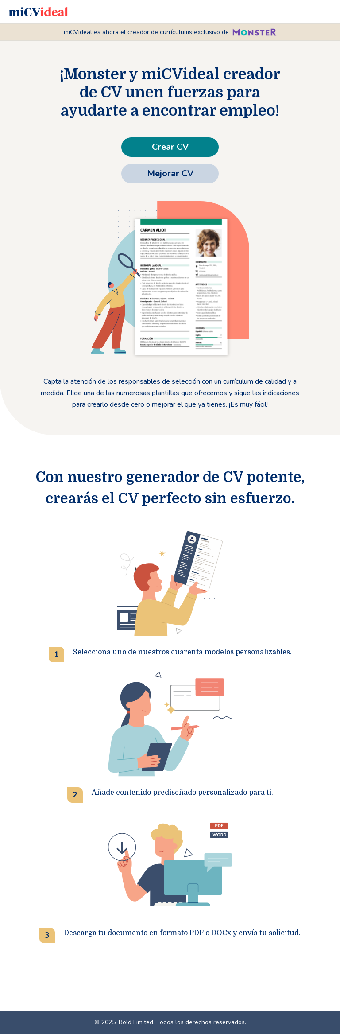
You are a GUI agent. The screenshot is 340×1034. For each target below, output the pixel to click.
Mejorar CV (170, 173)
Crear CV (170, 147)
